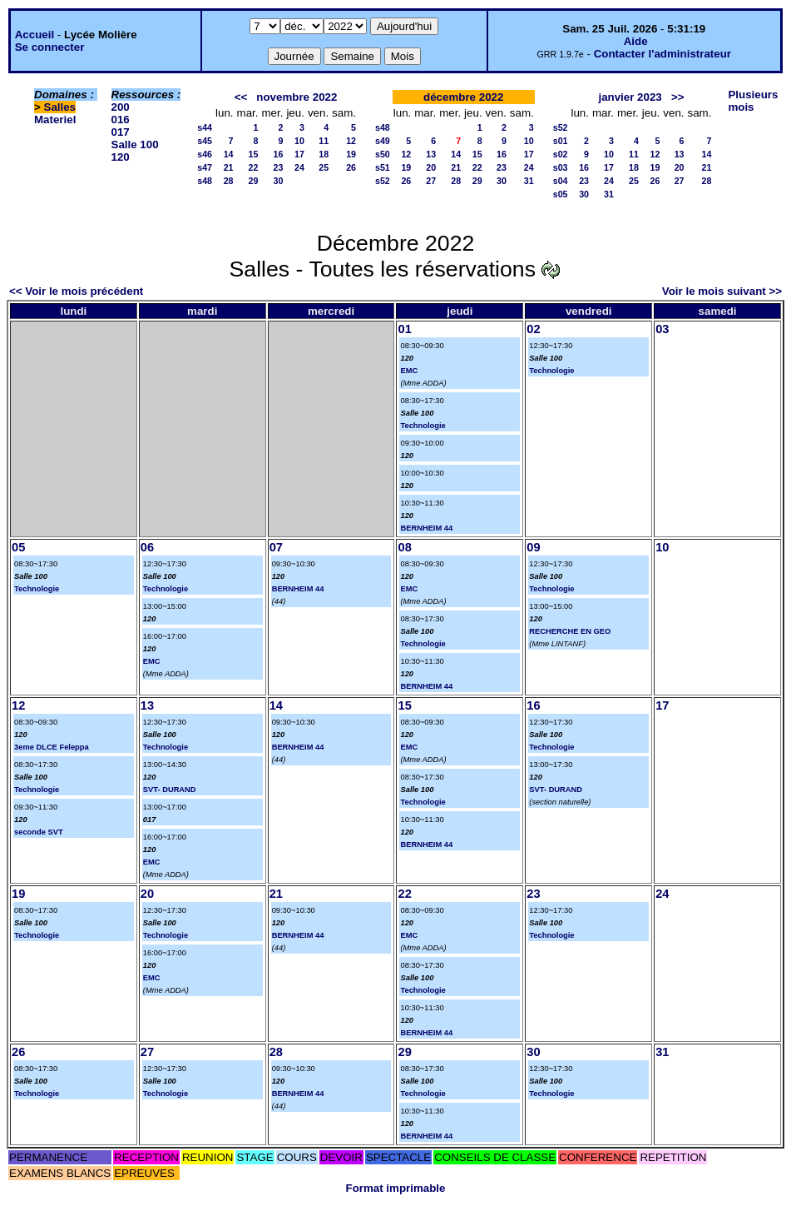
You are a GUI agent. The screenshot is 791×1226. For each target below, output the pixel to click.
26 (351, 167)
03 (662, 329)
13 (431, 154)
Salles (60, 107)
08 (404, 547)
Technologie (422, 425)
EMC (409, 370)
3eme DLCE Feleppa (51, 747)
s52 (382, 181)
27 (431, 181)
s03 (560, 167)
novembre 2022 (296, 97)
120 (120, 157)
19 (351, 154)
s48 (204, 181)
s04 (560, 181)
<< (241, 97)
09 (533, 547)
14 (229, 154)
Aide (636, 41)
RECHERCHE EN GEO (570, 631)
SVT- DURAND (169, 789)
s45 (204, 141)
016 (120, 119)
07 (276, 547)
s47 (204, 167)
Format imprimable (396, 1188)
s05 (560, 194)
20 (431, 167)
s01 (560, 141)
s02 (560, 154)
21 (229, 167)
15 (254, 154)
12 (351, 141)
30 (279, 181)
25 (324, 167)
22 (254, 167)
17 (299, 154)
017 (120, 132)
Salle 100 (135, 144)
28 (229, 181)
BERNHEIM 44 (426, 528)
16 (279, 154)
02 (533, 329)
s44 (204, 127)
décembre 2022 (463, 97)
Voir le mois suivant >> (722, 291)
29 (254, 181)
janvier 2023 (629, 97)
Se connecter (50, 47)
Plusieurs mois (753, 100)
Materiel (55, 119)
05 (18, 547)
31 (529, 181)
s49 (382, 141)
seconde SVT (38, 832)
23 (279, 167)
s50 (382, 154)
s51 (382, 167)
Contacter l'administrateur (662, 53)
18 (324, 154)
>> (678, 97)
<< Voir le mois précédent (76, 291)
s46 (204, 154)
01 (404, 329)
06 (147, 547)
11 (324, 141)
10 (299, 141)
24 (299, 167)
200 (120, 107)
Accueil (34, 34)
